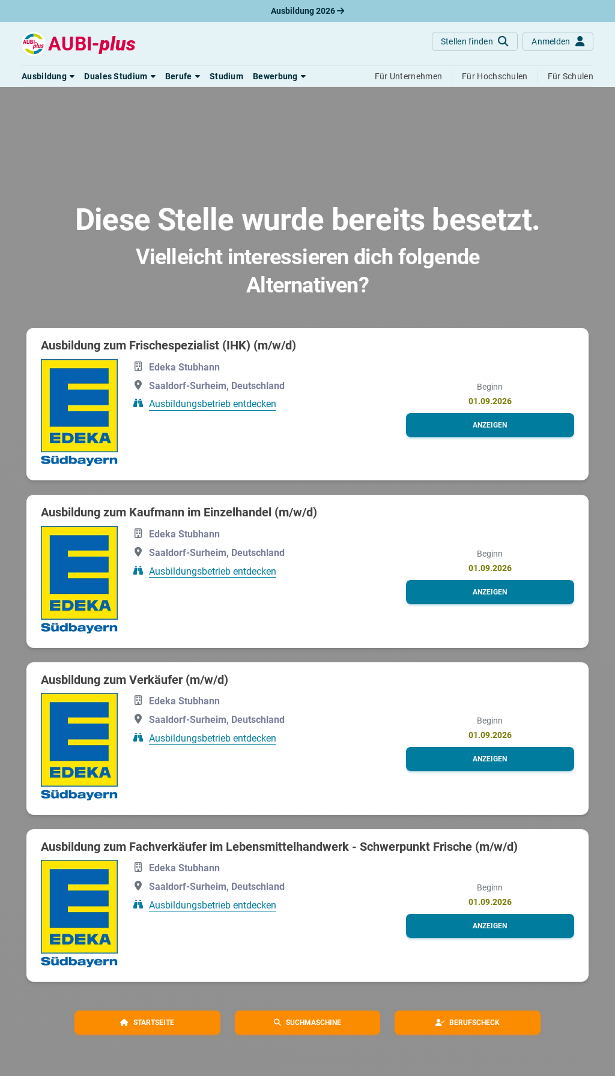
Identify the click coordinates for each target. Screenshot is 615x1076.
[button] (48, 76)
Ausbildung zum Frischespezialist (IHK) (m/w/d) (168, 345)
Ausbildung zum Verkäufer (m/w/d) (134, 679)
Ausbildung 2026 (307, 11)
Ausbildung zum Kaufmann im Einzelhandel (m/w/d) (179, 512)
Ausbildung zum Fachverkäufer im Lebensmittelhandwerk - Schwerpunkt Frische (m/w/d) (279, 846)
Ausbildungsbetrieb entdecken (212, 404)
